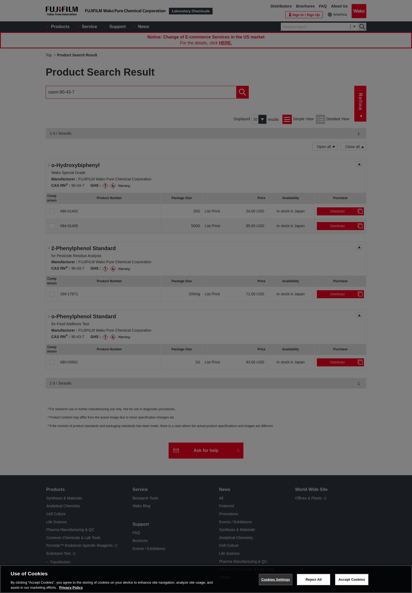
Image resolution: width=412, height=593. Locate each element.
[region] (206, 579)
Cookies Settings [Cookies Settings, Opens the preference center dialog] (275, 580)
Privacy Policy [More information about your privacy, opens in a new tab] (71, 588)
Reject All (314, 580)
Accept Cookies (352, 580)
